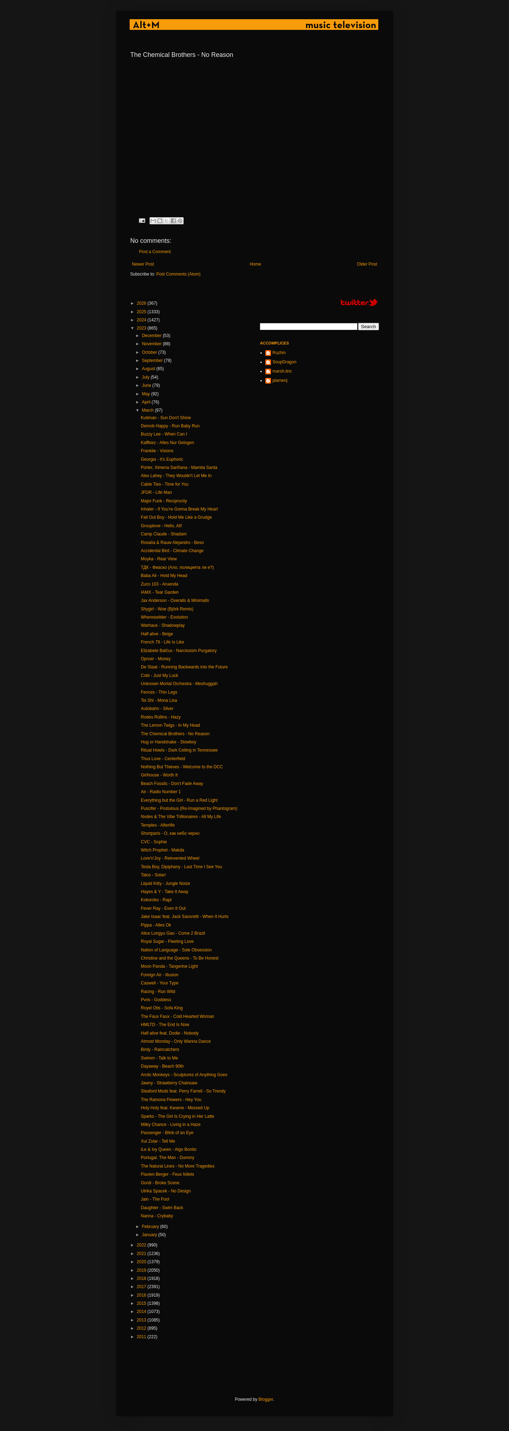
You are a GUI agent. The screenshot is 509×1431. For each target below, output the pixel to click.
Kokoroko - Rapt (156, 899)
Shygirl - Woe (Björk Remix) (167, 609)
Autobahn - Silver (157, 708)
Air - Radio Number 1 (161, 791)
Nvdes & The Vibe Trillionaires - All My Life (181, 816)
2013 (142, 1320)
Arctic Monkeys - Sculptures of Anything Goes (184, 1074)
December (152, 335)
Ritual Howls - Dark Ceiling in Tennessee (179, 750)
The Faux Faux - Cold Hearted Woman (177, 1016)
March (148, 410)
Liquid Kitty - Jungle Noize (165, 883)
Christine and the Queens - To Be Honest (179, 958)
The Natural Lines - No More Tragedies (177, 1166)
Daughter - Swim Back (162, 1207)
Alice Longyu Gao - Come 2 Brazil (173, 933)
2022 (142, 1245)
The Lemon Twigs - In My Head (170, 725)
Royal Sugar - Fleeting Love (167, 941)
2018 (142, 1278)
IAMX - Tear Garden (160, 592)
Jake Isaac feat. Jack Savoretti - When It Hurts (184, 916)
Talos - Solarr (153, 874)
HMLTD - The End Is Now (165, 1024)
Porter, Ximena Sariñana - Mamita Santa (179, 467)
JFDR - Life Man (156, 492)
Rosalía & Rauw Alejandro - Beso (172, 542)
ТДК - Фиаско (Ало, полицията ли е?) (177, 567)
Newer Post (143, 264)
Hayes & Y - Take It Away (164, 891)
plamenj (279, 380)
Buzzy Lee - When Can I (164, 434)
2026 (142, 303)
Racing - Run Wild (158, 991)
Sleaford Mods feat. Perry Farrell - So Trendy (183, 1091)
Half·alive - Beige (157, 633)
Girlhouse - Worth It (159, 775)
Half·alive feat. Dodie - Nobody (170, 1033)
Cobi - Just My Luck (159, 675)
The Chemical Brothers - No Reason (175, 733)
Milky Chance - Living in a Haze (170, 1124)
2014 (142, 1311)
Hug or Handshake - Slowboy (168, 741)
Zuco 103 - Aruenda (159, 584)
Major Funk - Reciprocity (164, 500)
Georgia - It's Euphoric (162, 459)
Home (255, 264)
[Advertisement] (259, 1368)
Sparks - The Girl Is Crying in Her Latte (177, 1116)
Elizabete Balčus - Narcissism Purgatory (178, 650)
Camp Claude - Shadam (163, 534)
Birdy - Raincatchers (160, 1049)
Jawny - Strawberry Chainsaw (169, 1082)
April (146, 402)
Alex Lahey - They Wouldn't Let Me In (176, 475)
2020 (142, 1261)
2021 (142, 1253)
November (152, 343)
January (150, 1234)
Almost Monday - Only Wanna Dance (176, 1041)
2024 (142, 319)
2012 (142, 1328)
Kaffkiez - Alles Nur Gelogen (167, 442)
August (149, 368)
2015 (142, 1303)
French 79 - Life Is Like (162, 642)
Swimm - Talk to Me (159, 1058)
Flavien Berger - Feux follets (167, 1174)
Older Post (367, 264)
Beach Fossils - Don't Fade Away (172, 783)
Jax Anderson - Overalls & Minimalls (175, 600)
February (151, 1226)
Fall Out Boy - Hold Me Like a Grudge (176, 517)
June (147, 385)
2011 (142, 1336)
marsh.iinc (282, 371)
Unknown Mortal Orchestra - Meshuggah (179, 683)
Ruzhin (279, 352)
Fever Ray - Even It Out (163, 908)
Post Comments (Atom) (178, 274)
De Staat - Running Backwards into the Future (184, 666)
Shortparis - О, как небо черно (170, 833)
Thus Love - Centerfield (163, 758)
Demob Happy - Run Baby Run (170, 425)
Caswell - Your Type (159, 983)
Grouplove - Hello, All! (161, 525)
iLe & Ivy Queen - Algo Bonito (168, 1149)
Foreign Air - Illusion (159, 974)
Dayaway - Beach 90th (162, 1066)
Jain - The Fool (155, 1199)
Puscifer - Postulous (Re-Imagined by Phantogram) (189, 808)
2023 (142, 328)
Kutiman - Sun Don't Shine (166, 417)
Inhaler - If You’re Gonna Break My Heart (179, 509)
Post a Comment (155, 251)
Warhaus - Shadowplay (163, 625)
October (150, 352)
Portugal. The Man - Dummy (167, 1157)
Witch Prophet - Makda (162, 850)
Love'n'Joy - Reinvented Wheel (170, 858)
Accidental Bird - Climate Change (172, 550)
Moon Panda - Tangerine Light (169, 966)
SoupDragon (284, 361)
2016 (142, 1295)
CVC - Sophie (154, 841)
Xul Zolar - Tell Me (158, 1141)
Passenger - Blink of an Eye (167, 1132)
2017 (142, 1286)
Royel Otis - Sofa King (162, 1007)
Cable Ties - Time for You (164, 484)
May (146, 393)
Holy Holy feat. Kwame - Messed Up (175, 1107)
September (153, 360)
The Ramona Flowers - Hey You (171, 1099)
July (146, 377)
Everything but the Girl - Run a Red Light (179, 800)
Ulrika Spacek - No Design (166, 1191)
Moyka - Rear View (159, 558)
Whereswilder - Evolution (164, 617)
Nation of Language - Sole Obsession (176, 949)
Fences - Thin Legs (159, 692)
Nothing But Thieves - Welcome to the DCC (182, 766)
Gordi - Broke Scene (160, 1182)
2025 (142, 311)
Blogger (266, 1399)
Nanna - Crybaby (157, 1215)
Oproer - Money (155, 658)
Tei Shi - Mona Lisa (159, 700)
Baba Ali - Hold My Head (164, 575)
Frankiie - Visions (157, 450)
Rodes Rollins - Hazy (160, 717)
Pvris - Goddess (156, 999)
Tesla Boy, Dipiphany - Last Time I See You (181, 866)
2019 (142, 1270)
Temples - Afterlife (157, 825)
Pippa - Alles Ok (156, 925)
